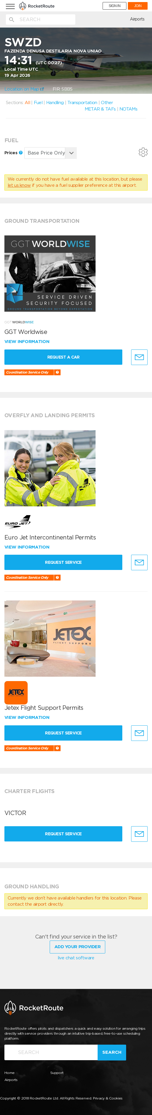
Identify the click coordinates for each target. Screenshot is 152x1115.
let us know (19, 185)
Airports (137, 19)
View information (27, 341)
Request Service (64, 562)
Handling (55, 102)
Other (107, 102)
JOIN (137, 6)
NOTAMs (128, 109)
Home (9, 1072)
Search (111, 1051)
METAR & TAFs (100, 109)
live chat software (76, 957)
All (27, 102)
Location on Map (24, 89)
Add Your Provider (77, 945)
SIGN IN (115, 6)
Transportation (82, 102)
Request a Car (65, 357)
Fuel (38, 102)
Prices (13, 152)
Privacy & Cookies (108, 1097)
